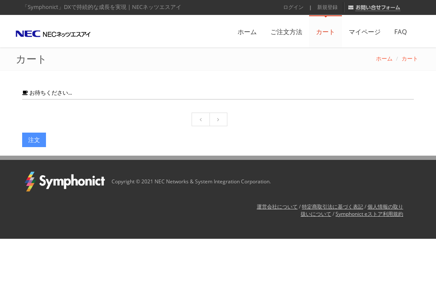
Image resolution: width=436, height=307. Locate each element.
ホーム (247, 31)
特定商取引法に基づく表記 (332, 206)
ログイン (293, 7)
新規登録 (327, 7)
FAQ (400, 31)
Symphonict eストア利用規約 (369, 213)
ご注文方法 (286, 31)
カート (325, 31)
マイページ (365, 31)
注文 (34, 140)
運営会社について (277, 206)
